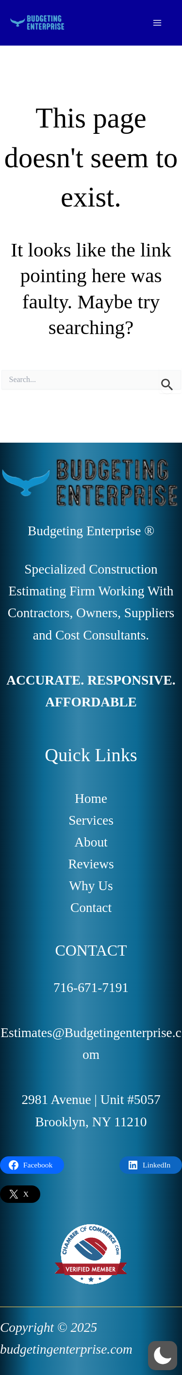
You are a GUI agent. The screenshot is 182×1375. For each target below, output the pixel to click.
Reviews (91, 864)
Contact (91, 907)
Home (91, 798)
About (90, 842)
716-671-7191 (91, 987)
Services (91, 820)
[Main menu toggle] (157, 22)
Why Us (91, 886)
